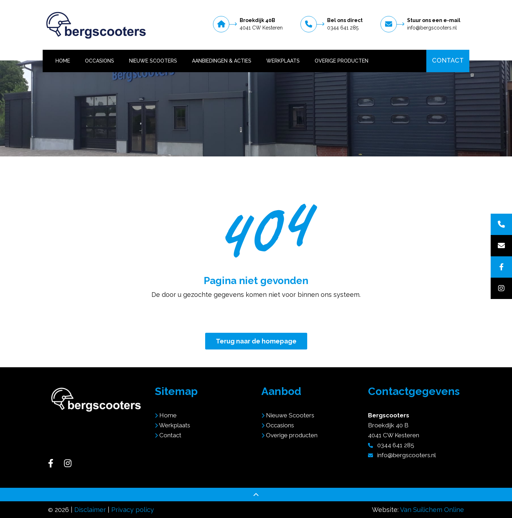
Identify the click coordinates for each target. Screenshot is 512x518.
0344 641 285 (342, 28)
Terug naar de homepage (256, 341)
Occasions (99, 61)
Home (62, 61)
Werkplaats (283, 61)
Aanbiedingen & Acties (221, 61)
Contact (448, 60)
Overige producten (341, 61)
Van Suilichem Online (432, 509)
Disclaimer (90, 509)
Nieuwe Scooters (153, 61)
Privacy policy (132, 509)
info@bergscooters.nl (432, 28)
